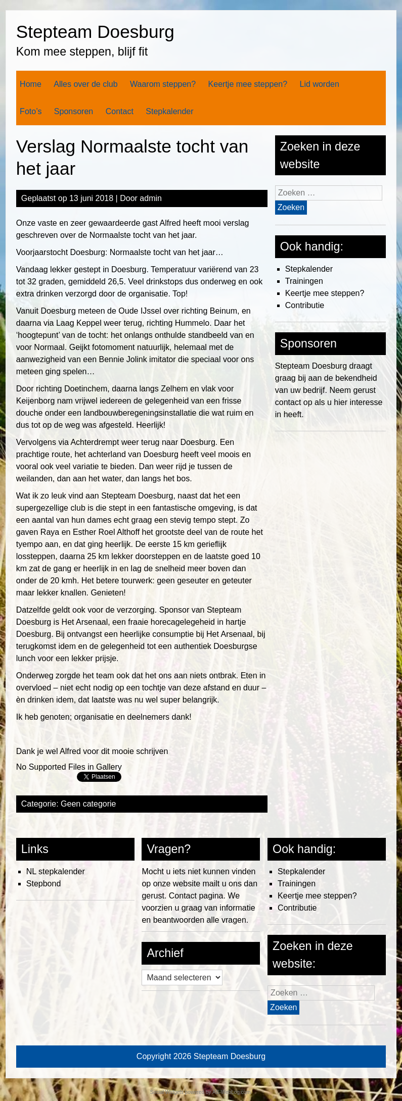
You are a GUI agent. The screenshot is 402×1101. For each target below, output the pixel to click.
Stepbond (43, 883)
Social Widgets (167, 1092)
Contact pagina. (197, 895)
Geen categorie (88, 803)
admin (151, 198)
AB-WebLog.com (231, 1092)
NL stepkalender (55, 871)
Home (30, 84)
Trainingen (304, 281)
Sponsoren (73, 111)
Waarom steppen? (163, 84)
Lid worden (319, 84)
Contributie (304, 305)
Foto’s (30, 111)
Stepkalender (169, 111)
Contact (119, 111)
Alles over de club (85, 84)
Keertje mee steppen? (248, 84)
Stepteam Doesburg (95, 31)
